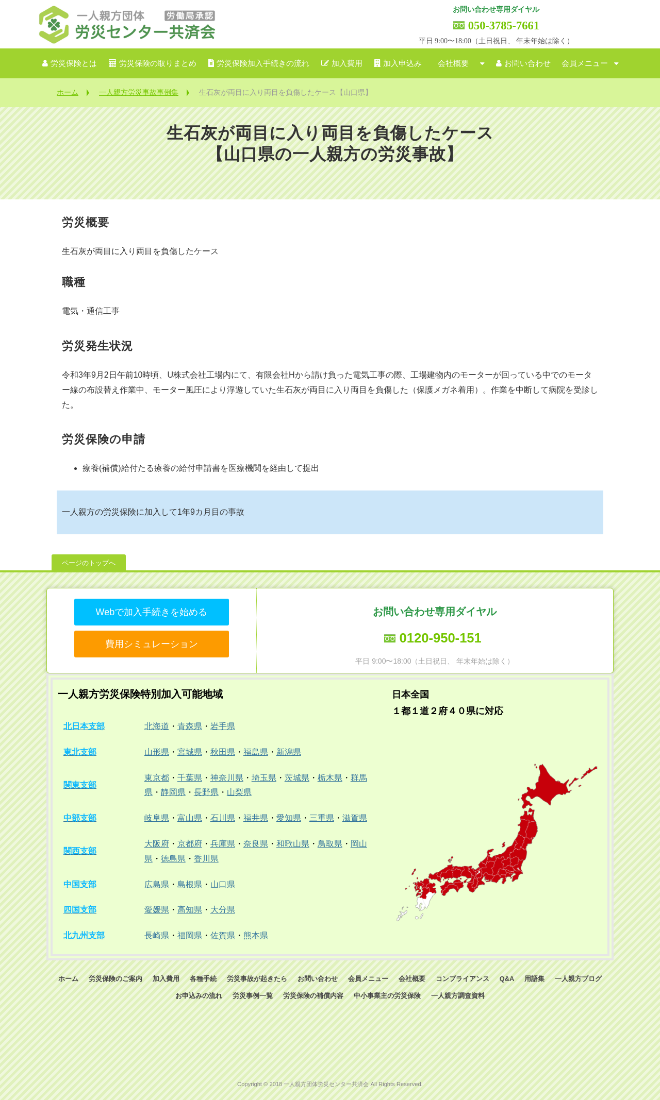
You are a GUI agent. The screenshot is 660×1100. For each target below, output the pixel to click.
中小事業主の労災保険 (387, 996)
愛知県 (288, 818)
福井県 (255, 818)
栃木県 (330, 777)
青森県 (189, 726)
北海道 (156, 726)
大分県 (222, 909)
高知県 (189, 909)
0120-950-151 (440, 638)
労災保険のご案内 (115, 979)
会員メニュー (585, 63)
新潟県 (288, 752)
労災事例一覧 (253, 996)
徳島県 (173, 858)
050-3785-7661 (503, 25)
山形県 (156, 752)
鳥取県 (330, 843)
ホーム (67, 92)
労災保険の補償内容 (313, 996)
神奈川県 (226, 777)
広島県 (156, 884)
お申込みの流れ (198, 996)
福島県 (255, 752)
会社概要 (453, 63)
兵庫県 (222, 843)
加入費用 (347, 63)
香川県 (206, 858)
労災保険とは (74, 63)
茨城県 (297, 777)
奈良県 (255, 843)
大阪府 (156, 843)
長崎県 (156, 935)
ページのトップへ (89, 563)
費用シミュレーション (151, 644)
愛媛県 (156, 909)
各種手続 (203, 979)
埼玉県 (264, 777)
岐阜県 (156, 818)
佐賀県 (222, 935)
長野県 (206, 792)
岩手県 (222, 726)
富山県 (189, 818)
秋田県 (222, 752)
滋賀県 (354, 818)
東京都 (156, 777)
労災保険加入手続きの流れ (263, 63)
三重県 (321, 818)
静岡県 (173, 792)
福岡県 (189, 935)
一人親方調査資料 (458, 996)
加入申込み (402, 63)
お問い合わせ (527, 63)
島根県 (189, 884)
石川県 (222, 818)
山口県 (222, 884)
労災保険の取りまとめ (157, 63)
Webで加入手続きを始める (151, 612)
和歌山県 (292, 843)
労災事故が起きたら (257, 979)
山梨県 (239, 792)
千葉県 (189, 777)
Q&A (507, 979)
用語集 (534, 979)
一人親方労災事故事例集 (138, 92)
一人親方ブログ (578, 979)
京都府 (189, 843)
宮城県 (189, 752)
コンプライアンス (462, 979)
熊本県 (255, 935)
